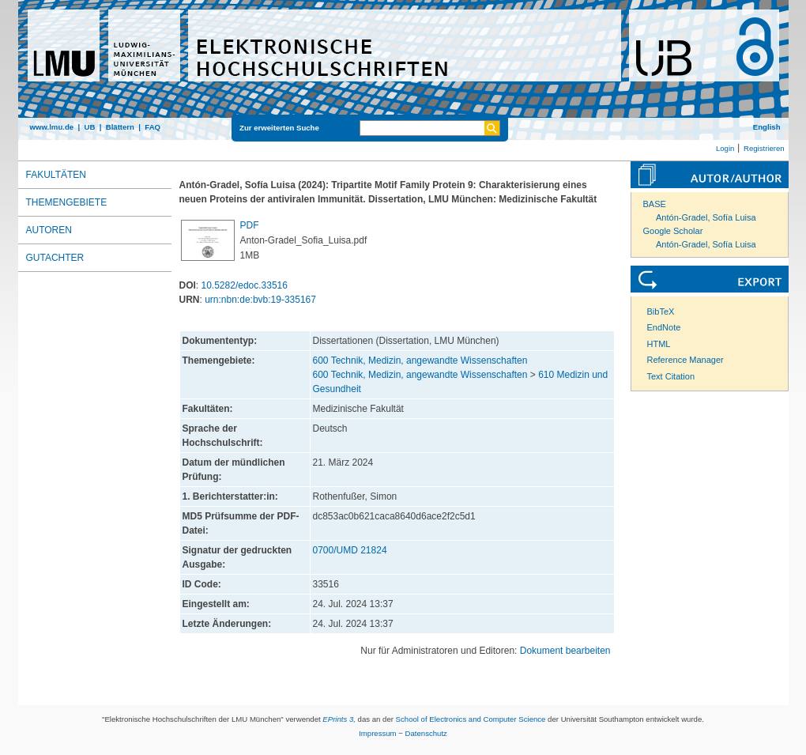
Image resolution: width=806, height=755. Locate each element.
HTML (659, 344)
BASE (654, 204)
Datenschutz (426, 733)
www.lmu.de (52, 127)
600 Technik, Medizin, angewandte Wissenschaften (420, 360)
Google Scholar (673, 231)
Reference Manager (685, 359)
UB (89, 127)
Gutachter (55, 257)
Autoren (49, 230)
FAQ (152, 127)
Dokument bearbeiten (565, 650)
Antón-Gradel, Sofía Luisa (706, 217)
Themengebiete (66, 202)
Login (725, 148)
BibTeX (661, 311)
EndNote (664, 327)
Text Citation (671, 376)
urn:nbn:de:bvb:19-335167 (260, 299)
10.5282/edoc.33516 (245, 285)
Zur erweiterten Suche (279, 127)
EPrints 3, (339, 719)
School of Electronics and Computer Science (471, 719)
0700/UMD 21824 (350, 550)
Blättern (120, 127)
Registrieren (764, 148)
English (767, 127)
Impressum (377, 733)
